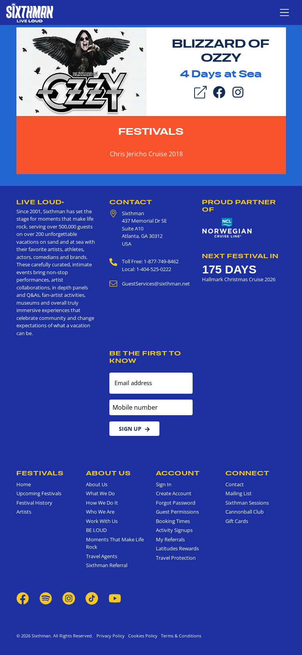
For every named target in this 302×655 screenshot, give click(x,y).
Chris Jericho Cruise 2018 (146, 154)
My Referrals (170, 539)
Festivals (151, 131)
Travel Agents (101, 556)
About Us (108, 473)
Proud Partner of (239, 205)
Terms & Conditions (180, 636)
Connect (247, 473)
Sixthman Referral (106, 565)
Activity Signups (174, 530)
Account (178, 473)
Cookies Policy (141, 636)
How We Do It (102, 502)
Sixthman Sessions (247, 502)
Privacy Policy (110, 636)
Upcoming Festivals (38, 493)
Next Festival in (240, 256)
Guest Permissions (177, 511)
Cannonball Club (244, 511)
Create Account (173, 493)
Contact (130, 202)
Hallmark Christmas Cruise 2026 (238, 279)
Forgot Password (175, 502)
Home (23, 484)
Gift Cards (236, 521)
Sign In (164, 484)
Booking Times (173, 521)
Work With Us (102, 521)
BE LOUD (96, 530)
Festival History (34, 502)
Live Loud (40, 202)
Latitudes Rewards (177, 548)
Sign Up (134, 429)
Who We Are (100, 511)
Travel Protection (176, 557)
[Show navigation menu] (284, 12)
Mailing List (238, 493)
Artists (23, 511)
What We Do (100, 493)
